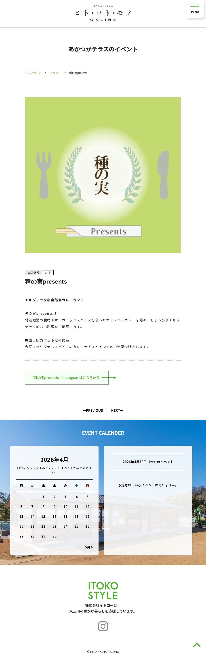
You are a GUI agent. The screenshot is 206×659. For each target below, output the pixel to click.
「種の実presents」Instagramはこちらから (65, 377)
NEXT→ (117, 410)
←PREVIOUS (93, 410)
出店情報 (33, 272)
